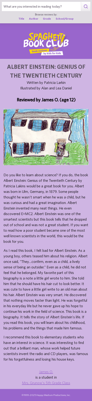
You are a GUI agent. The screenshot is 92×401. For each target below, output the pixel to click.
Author (33, 18)
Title (21, 18)
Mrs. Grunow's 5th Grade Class (46, 383)
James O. (46, 372)
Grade (47, 18)
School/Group (64, 18)
